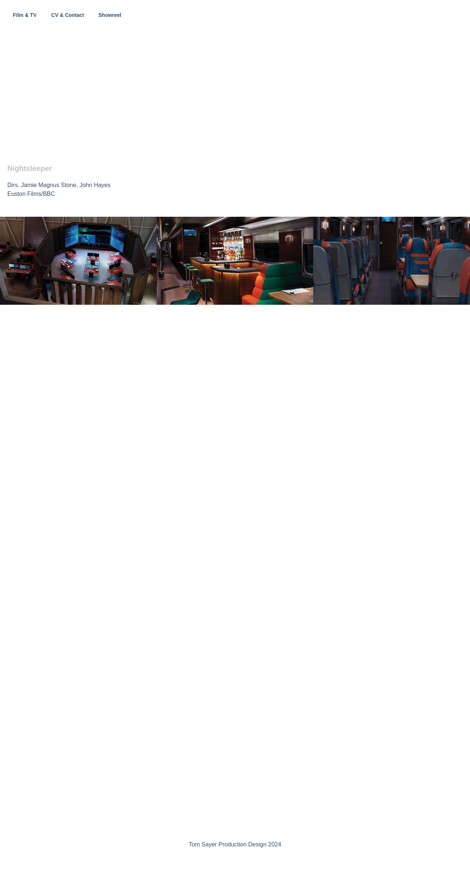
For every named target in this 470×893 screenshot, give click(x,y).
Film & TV (25, 15)
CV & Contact (67, 15)
